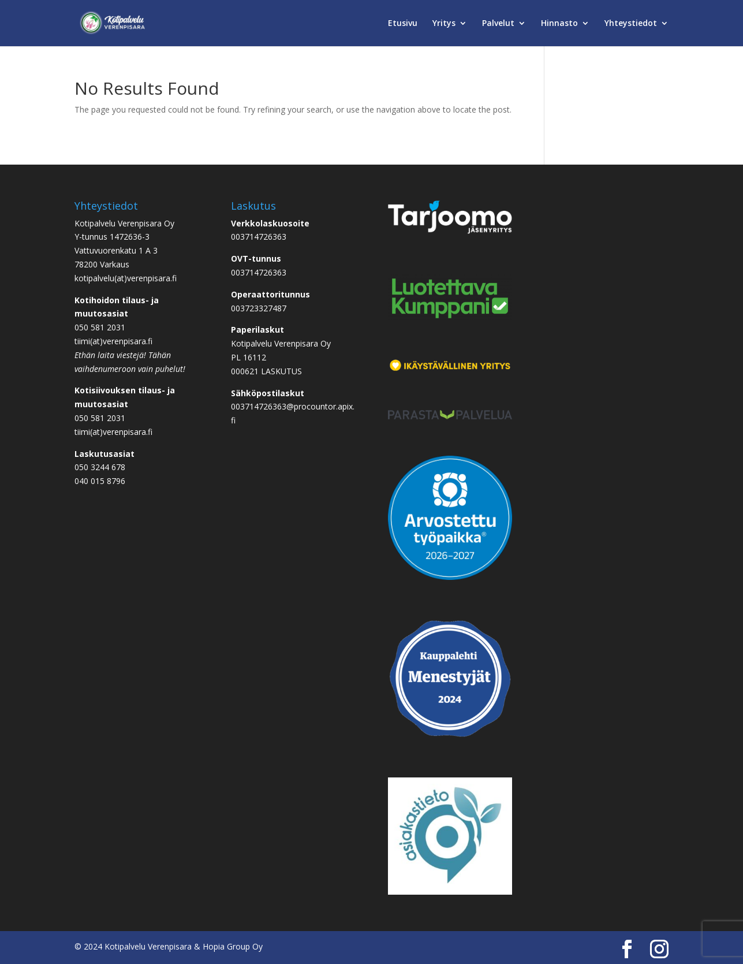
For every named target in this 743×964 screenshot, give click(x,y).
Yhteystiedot (630, 23)
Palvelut (498, 23)
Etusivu (402, 23)
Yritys (443, 23)
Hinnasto (559, 23)
